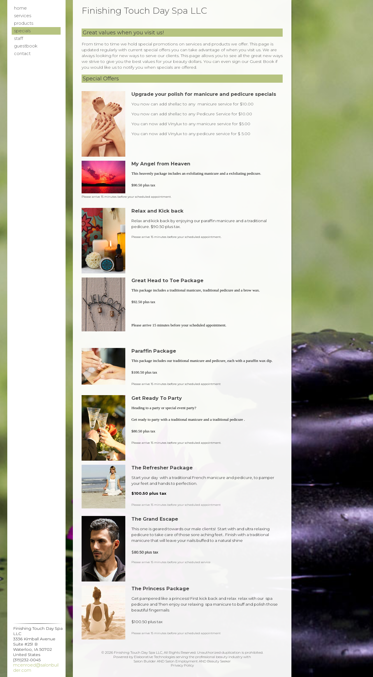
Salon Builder (144, 661)
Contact (22, 53)
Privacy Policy (182, 665)
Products (23, 23)
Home (20, 8)
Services (22, 15)
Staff (18, 38)
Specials (22, 30)
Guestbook (25, 46)
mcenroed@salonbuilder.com (36, 667)
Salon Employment (181, 661)
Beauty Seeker (219, 661)
